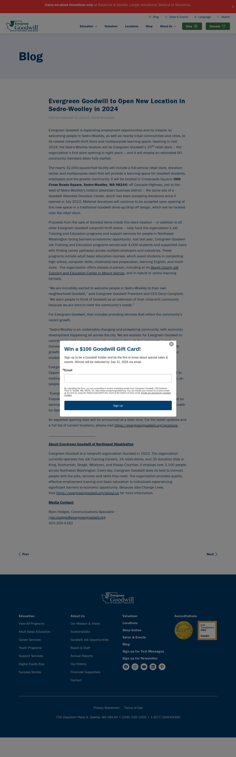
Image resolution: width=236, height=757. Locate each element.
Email (68, 370)
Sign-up (118, 405)
